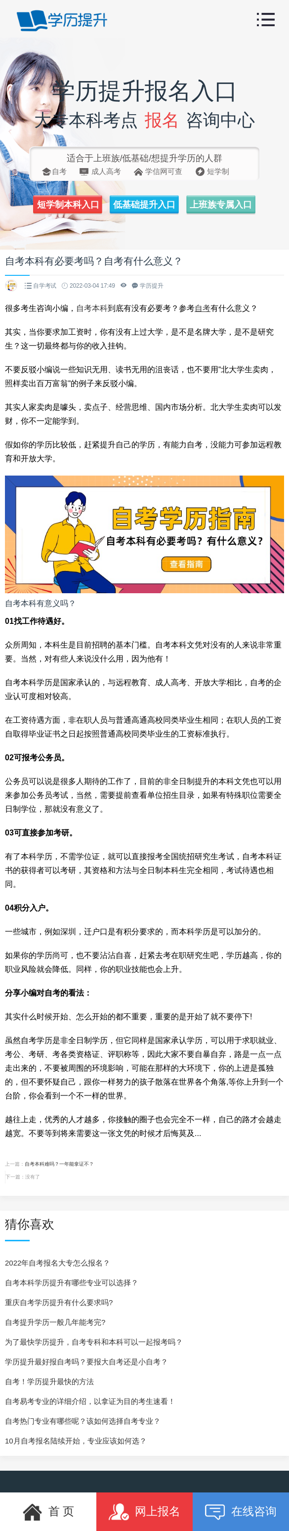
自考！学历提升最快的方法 (49, 1381)
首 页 (48, 1512)
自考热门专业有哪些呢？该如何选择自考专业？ (83, 1421)
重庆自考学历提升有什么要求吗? (59, 1302)
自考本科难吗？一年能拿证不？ (59, 1164)
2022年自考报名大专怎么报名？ (57, 1263)
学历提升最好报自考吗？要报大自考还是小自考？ (86, 1361)
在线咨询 (241, 1512)
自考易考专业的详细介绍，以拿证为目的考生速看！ (90, 1401)
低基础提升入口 (144, 205)
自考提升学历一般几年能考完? (55, 1322)
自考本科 (92, 308)
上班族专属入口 (221, 205)
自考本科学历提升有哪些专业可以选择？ (71, 1282)
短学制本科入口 (68, 205)
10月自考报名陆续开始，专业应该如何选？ (76, 1441)
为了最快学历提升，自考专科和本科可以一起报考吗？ (94, 1342)
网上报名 (144, 1512)
